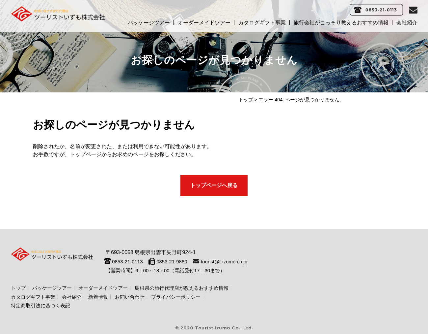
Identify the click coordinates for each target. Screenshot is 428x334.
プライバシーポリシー (176, 297)
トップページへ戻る (214, 185)
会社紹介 (406, 22)
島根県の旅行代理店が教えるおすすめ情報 (181, 288)
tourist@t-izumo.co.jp (224, 261)
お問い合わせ (130, 297)
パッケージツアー (149, 22)
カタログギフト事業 (262, 22)
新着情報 (98, 297)
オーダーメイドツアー (204, 22)
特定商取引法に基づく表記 (40, 305)
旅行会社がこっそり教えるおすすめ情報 (341, 22)
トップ (245, 99)
